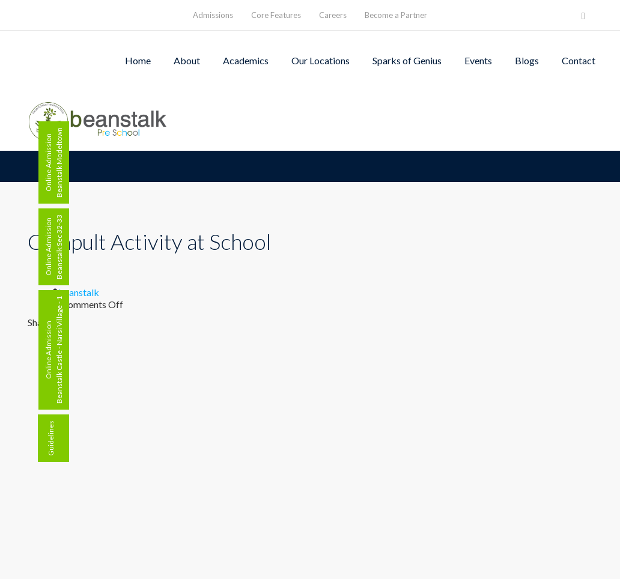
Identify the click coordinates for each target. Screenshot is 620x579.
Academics (246, 60)
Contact (578, 60)
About (187, 60)
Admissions (213, 15)
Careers (333, 15)
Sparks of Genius (407, 60)
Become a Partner (396, 15)
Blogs (527, 60)
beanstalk (78, 292)
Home (138, 60)
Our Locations (320, 60)
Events (478, 60)
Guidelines (50, 438)
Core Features (276, 15)
